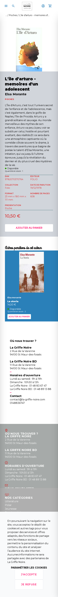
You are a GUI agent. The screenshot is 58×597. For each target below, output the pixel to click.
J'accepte (29, 574)
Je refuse (29, 584)
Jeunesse (11, 508)
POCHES (9, 99)
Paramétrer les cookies (29, 567)
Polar (8, 505)
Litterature (11, 501)
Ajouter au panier (29, 227)
